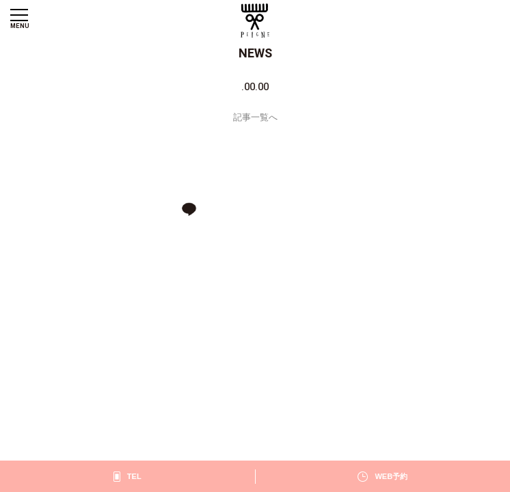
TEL (134, 476)
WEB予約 (391, 476)
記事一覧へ (255, 117)
